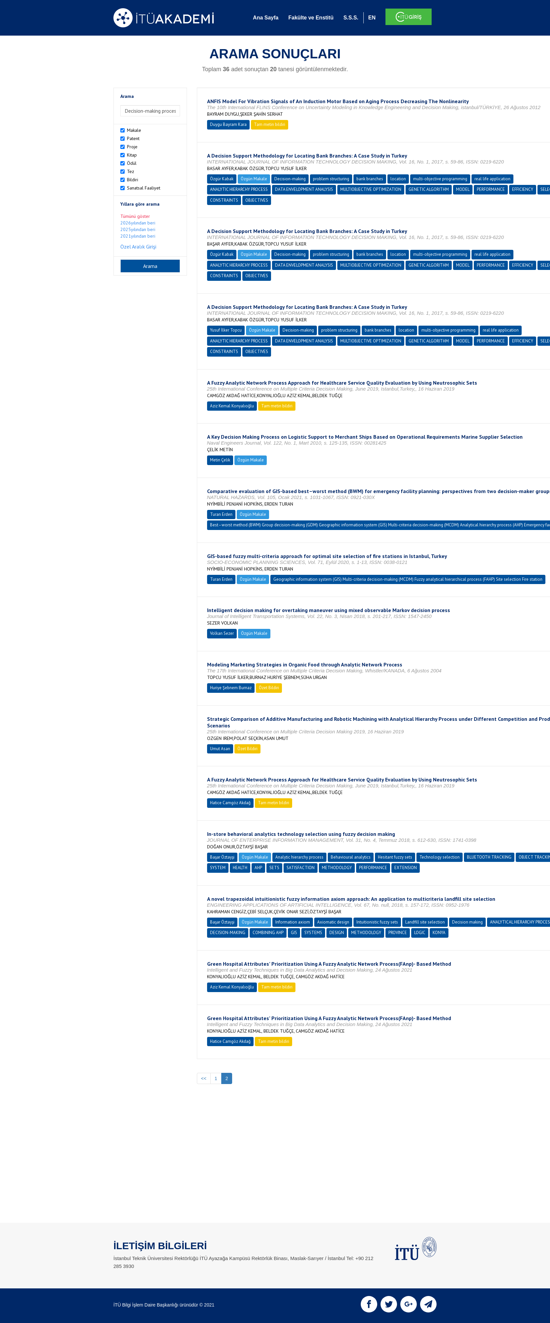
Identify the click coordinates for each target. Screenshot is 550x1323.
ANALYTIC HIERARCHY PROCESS (239, 189)
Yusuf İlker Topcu (226, 330)
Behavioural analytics (351, 857)
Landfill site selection (425, 922)
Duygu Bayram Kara (228, 124)
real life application (492, 179)
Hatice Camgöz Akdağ (230, 803)
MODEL (463, 189)
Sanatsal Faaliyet (143, 188)
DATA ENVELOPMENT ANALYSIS (304, 189)
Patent (133, 138)
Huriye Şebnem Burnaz (231, 688)
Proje (132, 147)
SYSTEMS (313, 932)
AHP (258, 867)
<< (203, 1078)
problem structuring (331, 179)
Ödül (132, 163)
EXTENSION (405, 867)
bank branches (369, 179)
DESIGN (336, 932)
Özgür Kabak (221, 179)
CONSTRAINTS (224, 200)
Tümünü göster (135, 216)
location (398, 179)
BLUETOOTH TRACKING (489, 857)
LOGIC (419, 932)
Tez (130, 171)
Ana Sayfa (265, 17)
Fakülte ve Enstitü (310, 17)
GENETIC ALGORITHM (429, 189)
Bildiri (132, 180)
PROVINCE (397, 932)
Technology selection (439, 857)
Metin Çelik (220, 460)
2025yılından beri (137, 229)
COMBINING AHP (268, 932)
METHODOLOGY (337, 867)
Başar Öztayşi (222, 857)
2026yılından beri (137, 223)
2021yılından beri (137, 236)
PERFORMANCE (491, 189)
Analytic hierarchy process (299, 857)
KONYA (439, 932)
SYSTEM (218, 867)
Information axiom (292, 922)
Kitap (132, 155)
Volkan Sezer (222, 633)
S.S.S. (350, 17)
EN (372, 17)
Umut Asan (220, 748)
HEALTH (240, 867)
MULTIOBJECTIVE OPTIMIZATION (370, 189)
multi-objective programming (440, 179)
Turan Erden (221, 514)
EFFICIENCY (522, 189)
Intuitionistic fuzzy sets (377, 922)
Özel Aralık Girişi (138, 246)
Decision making (467, 922)
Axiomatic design (333, 922)
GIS (294, 932)
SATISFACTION (301, 867)
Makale (134, 130)
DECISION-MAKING (227, 932)
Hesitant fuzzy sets (395, 857)
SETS (274, 867)
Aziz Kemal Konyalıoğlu (232, 406)
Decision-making (290, 179)
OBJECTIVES (256, 200)
